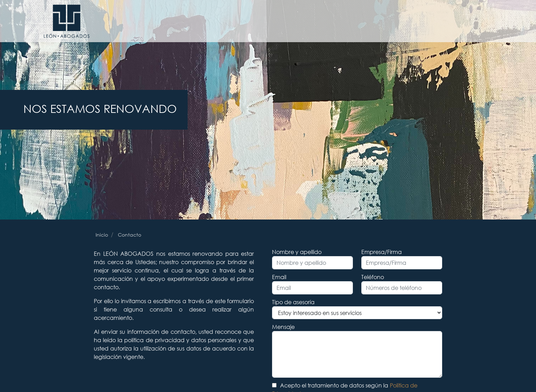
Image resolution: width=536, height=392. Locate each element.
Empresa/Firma (381, 251)
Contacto (129, 234)
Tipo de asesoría (293, 302)
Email (279, 276)
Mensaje (283, 326)
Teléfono (372, 276)
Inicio (102, 234)
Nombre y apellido (297, 251)
